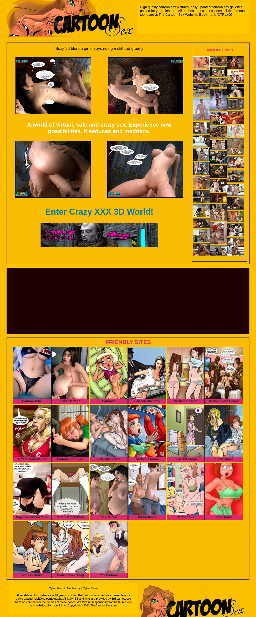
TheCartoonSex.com (103, 605)
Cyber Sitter (90, 588)
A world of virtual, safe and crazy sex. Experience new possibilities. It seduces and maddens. (99, 127)
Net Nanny (73, 588)
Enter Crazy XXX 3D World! (99, 212)
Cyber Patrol (57, 588)
